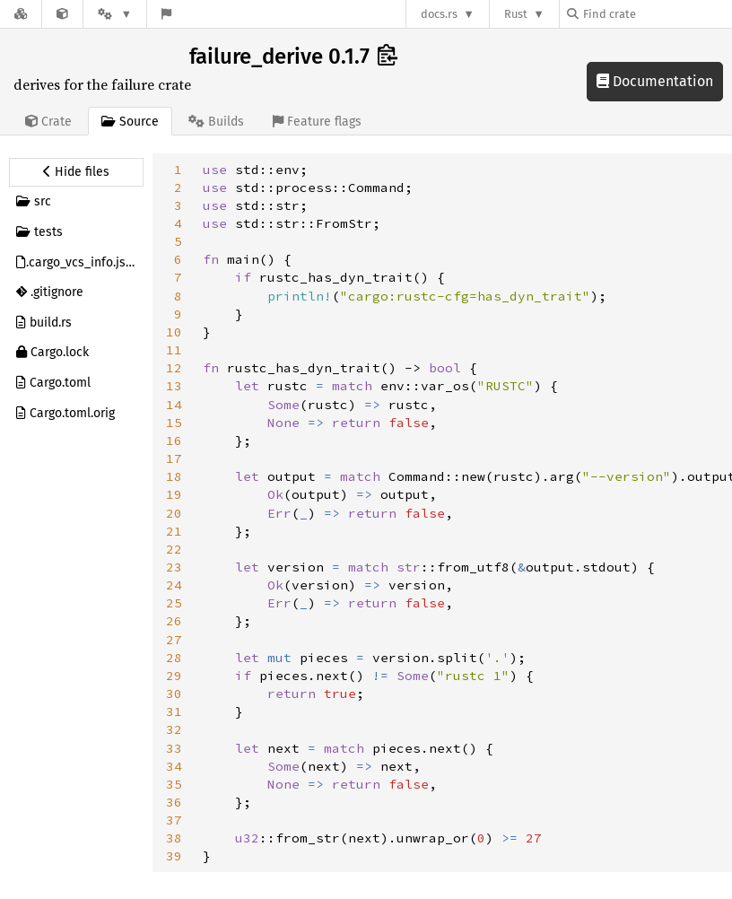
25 (174, 603)
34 (174, 766)
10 (174, 332)
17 (174, 458)
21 (174, 531)
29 (174, 676)
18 (174, 476)
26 (174, 621)
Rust (515, 14)
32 (174, 729)
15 (174, 423)
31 (174, 711)
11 (174, 350)
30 (174, 693)
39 (174, 856)
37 (174, 820)
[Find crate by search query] (656, 14)
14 (174, 405)
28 (174, 658)
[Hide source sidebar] (76, 172)
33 (174, 748)
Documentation (655, 81)
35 (174, 784)
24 (174, 585)
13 (174, 386)
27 (174, 640)
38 (174, 838)
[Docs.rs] (20, 14)
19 (174, 494)
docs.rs (439, 14)
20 (174, 513)
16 (174, 440)
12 (174, 368)
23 (174, 567)
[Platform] (114, 14)
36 (174, 802)
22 (174, 549)
